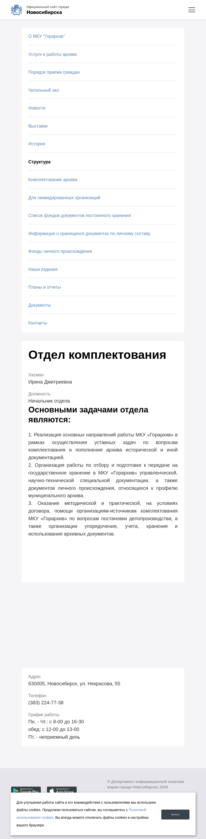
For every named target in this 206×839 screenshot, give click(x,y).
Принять (171, 813)
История (36, 143)
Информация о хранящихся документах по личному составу (89, 233)
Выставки (38, 126)
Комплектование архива (52, 179)
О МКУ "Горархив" (46, 36)
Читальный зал (43, 90)
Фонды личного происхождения (60, 251)
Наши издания (43, 269)
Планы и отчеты (44, 287)
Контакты (37, 323)
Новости (36, 108)
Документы (39, 305)
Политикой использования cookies (46, 817)
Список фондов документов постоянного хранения (79, 215)
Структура (39, 161)
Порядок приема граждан (54, 72)
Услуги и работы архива (52, 54)
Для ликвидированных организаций (64, 197)
